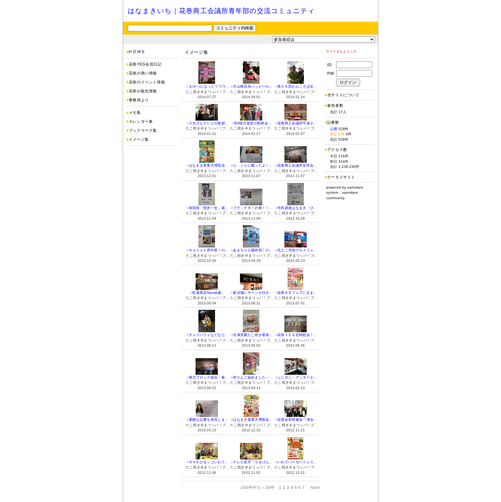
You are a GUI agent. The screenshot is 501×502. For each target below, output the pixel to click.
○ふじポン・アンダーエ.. (295, 377)
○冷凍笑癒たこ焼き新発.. (251, 335)
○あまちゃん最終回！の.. (251, 250)
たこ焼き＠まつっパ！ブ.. (207, 92)
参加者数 (334, 105)
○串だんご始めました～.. (251, 377)
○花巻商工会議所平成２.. (295, 123)
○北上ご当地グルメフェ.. (295, 250)
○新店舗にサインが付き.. (251, 292)
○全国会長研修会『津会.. (295, 419)
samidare (355, 187)
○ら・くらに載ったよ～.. (251, 165)
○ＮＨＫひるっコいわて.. (207, 462)
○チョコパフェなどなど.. (207, 335)
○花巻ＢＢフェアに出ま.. (295, 292)
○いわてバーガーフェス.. (295, 462)
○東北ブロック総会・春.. (207, 377)
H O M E (137, 52)
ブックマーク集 (143, 130)
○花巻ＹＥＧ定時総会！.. (295, 335)
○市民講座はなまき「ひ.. (295, 208)
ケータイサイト (341, 177)
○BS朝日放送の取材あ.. (251, 123)
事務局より (139, 100)
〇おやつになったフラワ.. (207, 86)
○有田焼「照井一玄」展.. (207, 208)
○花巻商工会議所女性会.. (295, 165)
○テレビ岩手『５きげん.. (251, 462)
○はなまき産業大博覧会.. (207, 165)
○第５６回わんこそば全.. (295, 86)
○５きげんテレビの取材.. (207, 123)
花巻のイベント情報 (147, 82)
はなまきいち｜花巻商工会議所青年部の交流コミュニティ (221, 10)
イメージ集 (139, 139)
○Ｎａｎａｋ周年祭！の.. (207, 250)
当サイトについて (343, 95)
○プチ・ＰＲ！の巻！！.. (251, 208)
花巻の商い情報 (143, 73)
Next (315, 487)
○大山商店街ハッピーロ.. (251, 86)
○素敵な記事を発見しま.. (207, 419)
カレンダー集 (141, 121)
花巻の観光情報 (143, 91)
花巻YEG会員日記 (145, 64)
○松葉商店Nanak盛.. (206, 292)
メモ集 (135, 112)
